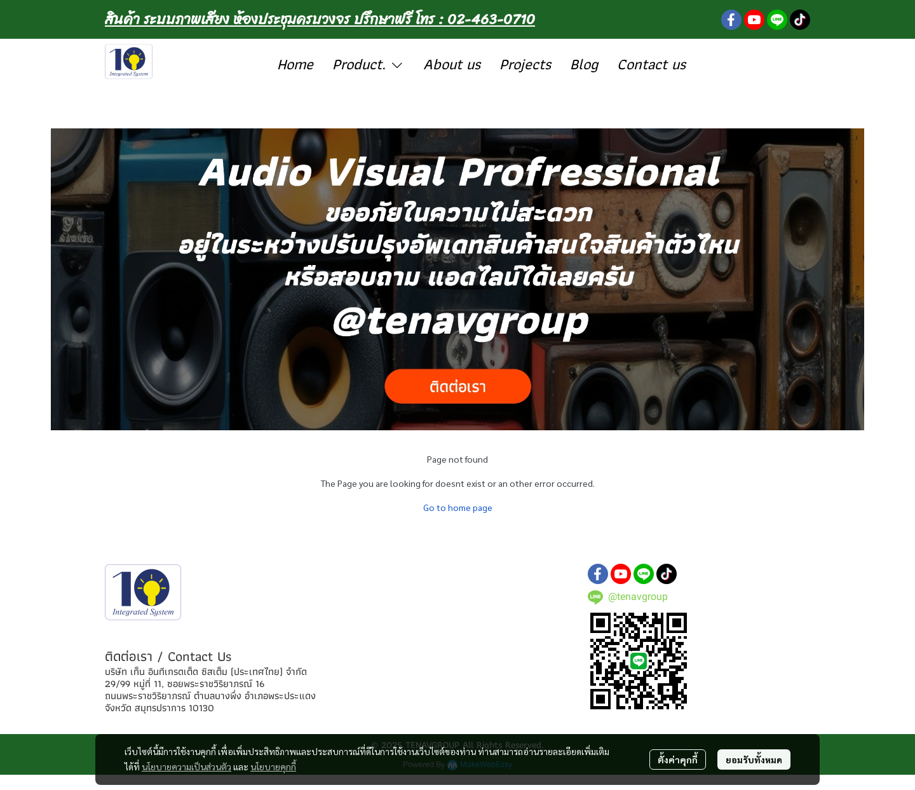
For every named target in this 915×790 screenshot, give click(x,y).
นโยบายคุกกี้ (273, 766)
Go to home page (457, 507)
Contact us (651, 63)
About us (451, 63)
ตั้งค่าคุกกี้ (678, 759)
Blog (584, 63)
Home (295, 63)
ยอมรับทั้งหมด (754, 759)
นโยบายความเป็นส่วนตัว (186, 766)
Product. (368, 63)
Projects (525, 63)
